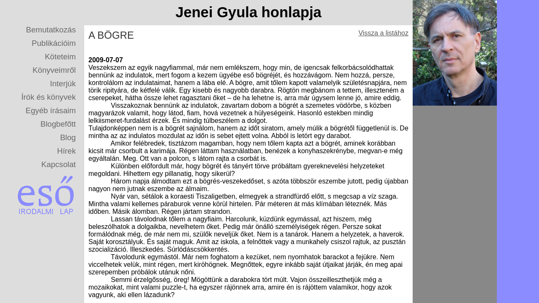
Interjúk (63, 83)
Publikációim (54, 43)
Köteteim (60, 56)
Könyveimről (54, 70)
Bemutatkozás (51, 29)
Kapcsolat (58, 164)
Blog (68, 137)
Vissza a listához (383, 33)
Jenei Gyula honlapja (249, 12)
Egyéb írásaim (51, 110)
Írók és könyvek (48, 97)
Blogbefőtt (58, 124)
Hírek (66, 150)
